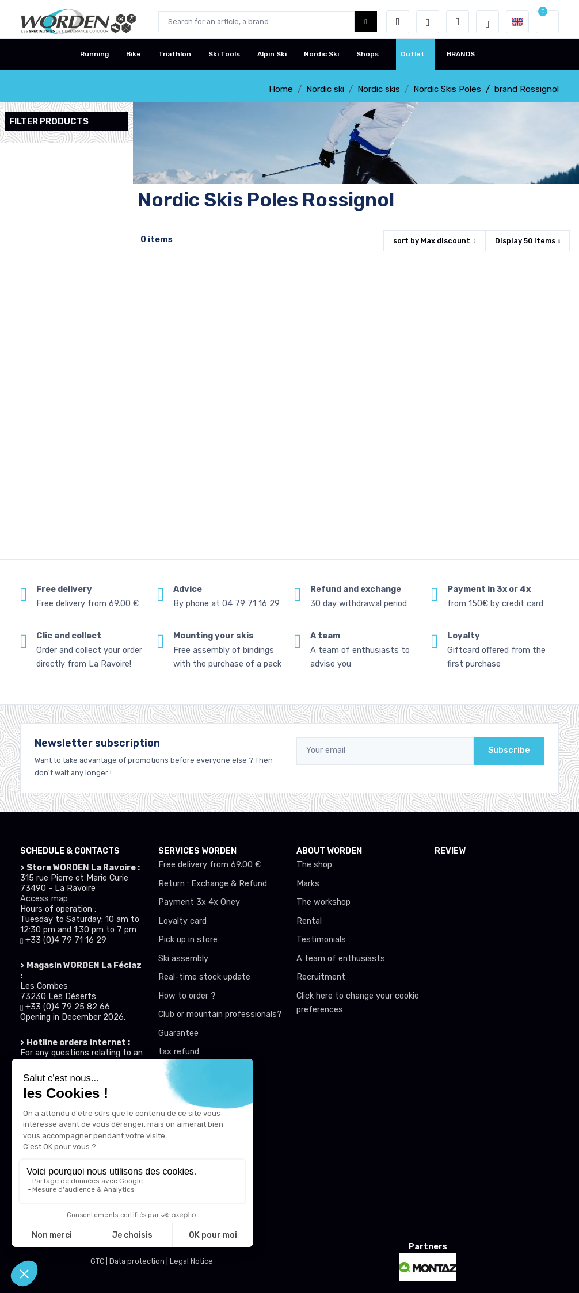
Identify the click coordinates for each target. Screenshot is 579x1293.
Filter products (49, 121)
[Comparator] (457, 21)
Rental (309, 921)
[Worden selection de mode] (487, 21)
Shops (367, 59)
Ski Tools (224, 59)
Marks (307, 884)
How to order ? (187, 996)
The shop (314, 865)
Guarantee (178, 1033)
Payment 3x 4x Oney (199, 902)
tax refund (178, 1052)
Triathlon (174, 59)
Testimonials (321, 939)
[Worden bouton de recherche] (366, 21)
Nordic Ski (321, 59)
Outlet (413, 59)
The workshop (323, 902)
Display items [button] (525, 240)
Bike (133, 59)
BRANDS (461, 59)
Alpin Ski (272, 59)
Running (94, 59)
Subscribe (509, 750)
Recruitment (320, 977)
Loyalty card (182, 921)
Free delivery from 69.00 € (209, 865)
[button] (397, 21)
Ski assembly (183, 958)
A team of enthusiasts (340, 958)
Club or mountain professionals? (220, 1014)
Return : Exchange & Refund (212, 884)
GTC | (99, 1261)
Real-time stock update (204, 977)
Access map (44, 899)
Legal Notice (191, 1261)
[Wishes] (427, 21)
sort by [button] (431, 240)
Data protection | (139, 1261)
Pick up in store (188, 939)
